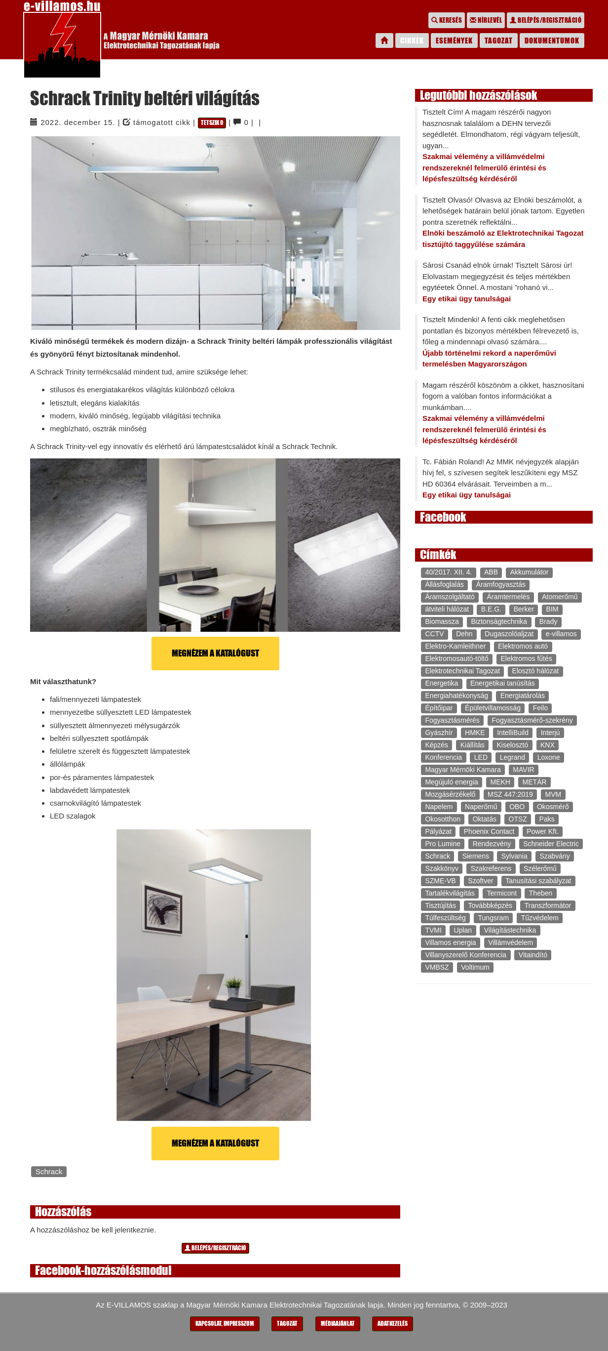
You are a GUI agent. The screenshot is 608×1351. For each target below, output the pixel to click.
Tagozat (499, 40)
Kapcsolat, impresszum (224, 1323)
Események (454, 40)
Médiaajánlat (338, 1323)
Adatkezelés (393, 1323)
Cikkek (412, 40)
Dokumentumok (552, 40)
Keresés (446, 20)
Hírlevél (486, 20)
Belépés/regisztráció (545, 20)
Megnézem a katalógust (215, 653)
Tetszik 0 (212, 122)
